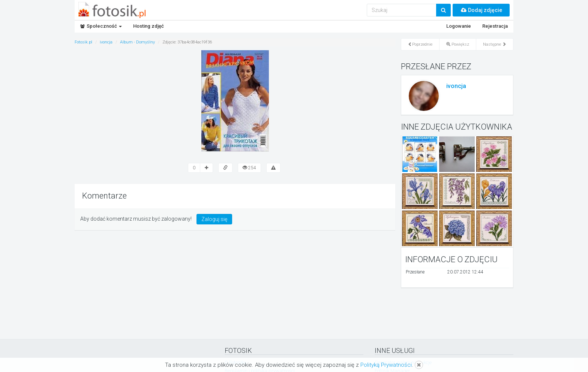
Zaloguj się (214, 219)
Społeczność (101, 26)
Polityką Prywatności (386, 365)
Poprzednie (420, 44)
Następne (494, 44)
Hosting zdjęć (148, 26)
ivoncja (456, 86)
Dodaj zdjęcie (481, 10)
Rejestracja (495, 26)
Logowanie (458, 26)
